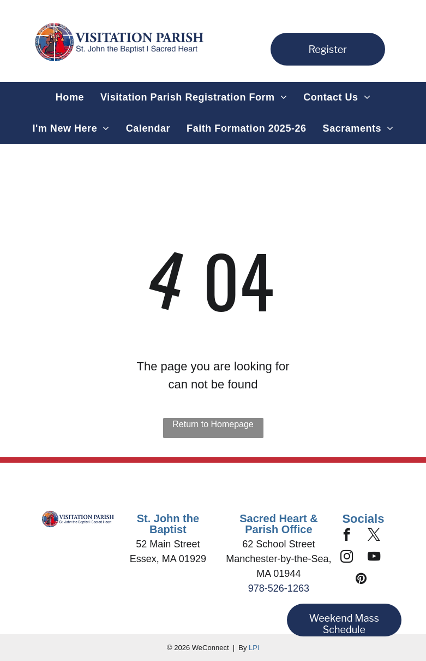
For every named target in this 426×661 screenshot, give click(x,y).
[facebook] (346, 536)
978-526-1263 (278, 588)
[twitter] (373, 536)
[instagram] (346, 558)
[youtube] (373, 558)
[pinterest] (361, 580)
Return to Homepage (213, 424)
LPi (254, 648)
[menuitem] (69, 97)
